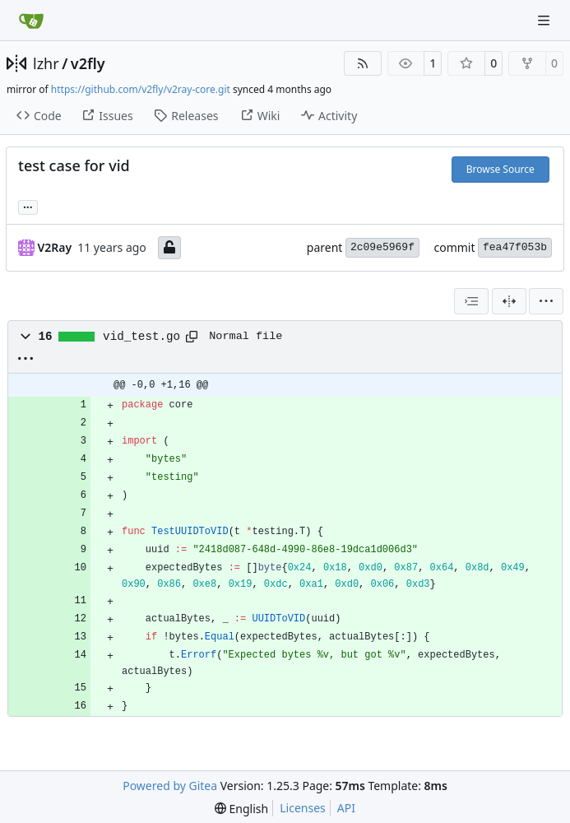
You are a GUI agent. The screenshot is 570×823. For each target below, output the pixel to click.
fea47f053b (515, 247)
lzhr (46, 63)
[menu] (546, 301)
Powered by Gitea (170, 785)
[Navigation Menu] (545, 20)
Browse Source (500, 169)
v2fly (88, 63)
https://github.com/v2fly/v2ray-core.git (140, 89)
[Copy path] (191, 336)
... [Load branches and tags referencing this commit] (28, 206)
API (346, 808)
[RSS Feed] (363, 63)
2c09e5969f (382, 247)
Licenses (303, 808)
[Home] (31, 20)
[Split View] (509, 301)
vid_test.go (141, 336)
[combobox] (471, 301)
